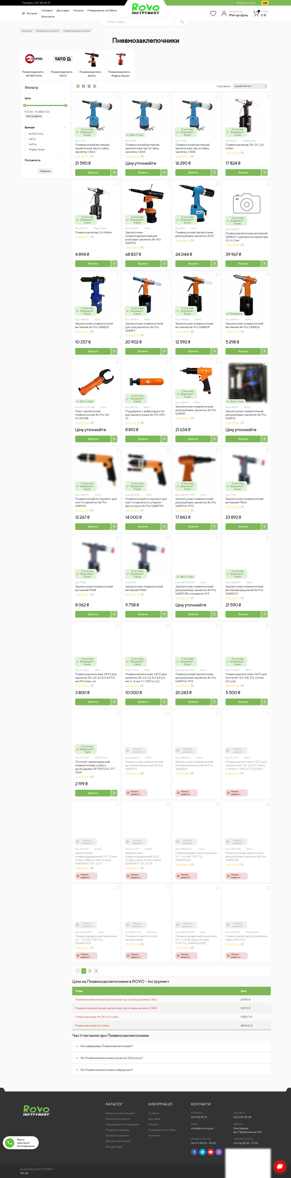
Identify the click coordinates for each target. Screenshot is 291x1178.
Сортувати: (224, 86)
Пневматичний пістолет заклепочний (141, 937)
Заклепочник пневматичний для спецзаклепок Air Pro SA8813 (144, 327)
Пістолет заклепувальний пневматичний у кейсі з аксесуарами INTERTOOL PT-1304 (95, 767)
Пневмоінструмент (47, 30)
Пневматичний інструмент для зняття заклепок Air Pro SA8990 (96, 502)
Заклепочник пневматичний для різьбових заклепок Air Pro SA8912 (245, 414)
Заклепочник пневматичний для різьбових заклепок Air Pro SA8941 (195, 410)
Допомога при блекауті (120, 1113)
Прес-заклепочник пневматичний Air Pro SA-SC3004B (92, 414)
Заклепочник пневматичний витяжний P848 (94, 588)
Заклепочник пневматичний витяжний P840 (144, 588)
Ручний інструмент (117, 1135)
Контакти (48, 16)
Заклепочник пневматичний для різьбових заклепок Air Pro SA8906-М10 (195, 502)
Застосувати (33, 116)
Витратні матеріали (118, 1141)
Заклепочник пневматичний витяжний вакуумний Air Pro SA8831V (144, 765)
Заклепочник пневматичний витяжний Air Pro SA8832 (94, 325)
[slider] (24, 105)
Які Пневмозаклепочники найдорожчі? (107, 1070)
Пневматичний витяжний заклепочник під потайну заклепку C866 (92, 148)
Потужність (45, 160)
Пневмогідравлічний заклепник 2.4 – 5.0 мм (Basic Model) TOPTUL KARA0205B (196, 939)
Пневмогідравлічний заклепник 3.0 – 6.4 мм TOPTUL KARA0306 (196, 856)
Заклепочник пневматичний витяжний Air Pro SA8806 (244, 325)
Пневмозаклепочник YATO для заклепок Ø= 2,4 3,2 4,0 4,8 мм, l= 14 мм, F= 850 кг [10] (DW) (246, 765)
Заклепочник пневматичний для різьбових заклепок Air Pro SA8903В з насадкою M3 (195, 590)
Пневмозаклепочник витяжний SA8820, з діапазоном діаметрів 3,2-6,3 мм (246, 237)
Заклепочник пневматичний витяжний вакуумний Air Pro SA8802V (244, 590)
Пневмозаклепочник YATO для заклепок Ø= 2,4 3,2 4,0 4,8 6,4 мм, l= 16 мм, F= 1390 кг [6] (146, 677)
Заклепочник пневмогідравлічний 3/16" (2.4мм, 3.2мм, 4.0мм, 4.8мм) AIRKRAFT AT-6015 (143, 858)
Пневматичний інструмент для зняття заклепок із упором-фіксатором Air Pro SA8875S (146, 502)
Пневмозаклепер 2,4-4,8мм (93, 232)
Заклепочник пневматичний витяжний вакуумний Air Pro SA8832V (194, 765)
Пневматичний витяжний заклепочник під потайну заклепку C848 (192, 148)
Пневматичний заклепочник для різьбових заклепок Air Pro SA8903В (245, 856)
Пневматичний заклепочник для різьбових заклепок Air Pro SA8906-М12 (195, 677)
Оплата (78, 10)
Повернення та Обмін (102, 10)
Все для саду (114, 1146)
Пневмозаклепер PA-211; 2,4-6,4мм (96, 1016)
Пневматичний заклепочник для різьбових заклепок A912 (194, 234)
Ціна (45, 98)
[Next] (96, 971)
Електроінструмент (118, 1118)
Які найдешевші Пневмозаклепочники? (107, 1046)
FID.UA (24, 1173)
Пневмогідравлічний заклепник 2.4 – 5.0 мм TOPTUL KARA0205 (96, 939)
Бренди (45, 127)
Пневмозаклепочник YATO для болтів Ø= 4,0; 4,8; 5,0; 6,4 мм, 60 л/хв (246, 677)
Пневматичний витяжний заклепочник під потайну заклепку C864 (142, 148)
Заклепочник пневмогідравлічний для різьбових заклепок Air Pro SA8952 (143, 238)
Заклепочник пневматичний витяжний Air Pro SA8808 (194, 325)
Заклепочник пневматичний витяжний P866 (244, 500)
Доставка (63, 10)
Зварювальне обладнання (122, 1124)
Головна (47, 10)
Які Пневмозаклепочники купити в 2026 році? (112, 1058)
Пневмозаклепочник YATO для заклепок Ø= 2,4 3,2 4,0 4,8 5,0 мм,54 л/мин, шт (96, 677)
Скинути (45, 171)
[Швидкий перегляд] (117, 96)
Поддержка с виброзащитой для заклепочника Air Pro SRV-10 (145, 414)
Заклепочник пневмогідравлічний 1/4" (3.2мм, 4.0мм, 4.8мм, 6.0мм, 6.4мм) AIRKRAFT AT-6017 (96, 858)
